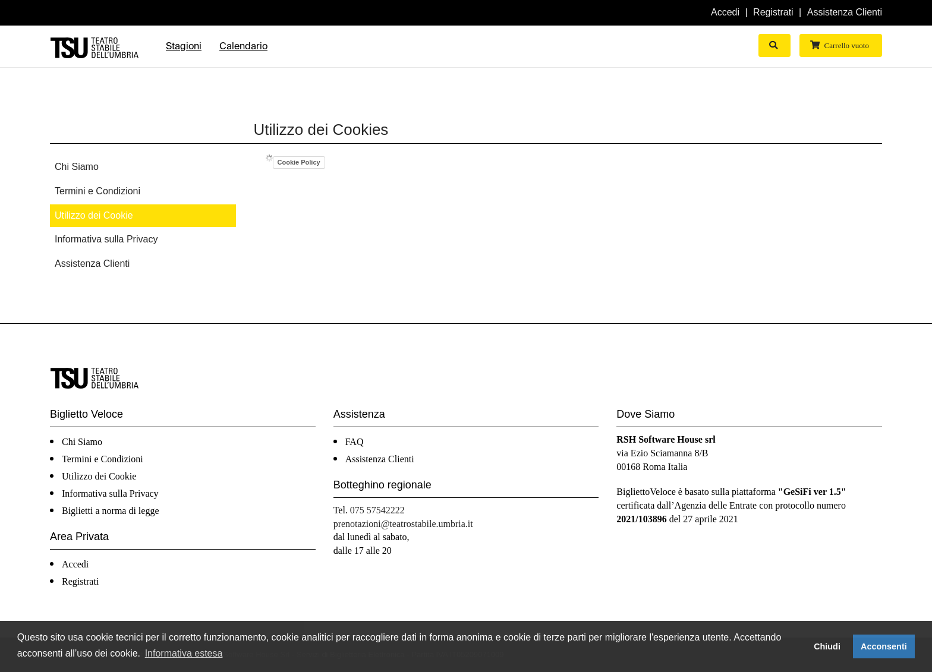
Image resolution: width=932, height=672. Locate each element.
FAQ (354, 442)
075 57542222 (377, 510)
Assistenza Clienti (844, 12)
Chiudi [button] (827, 646)
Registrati (773, 12)
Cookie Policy (299, 162)
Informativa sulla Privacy (106, 239)
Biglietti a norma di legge (110, 511)
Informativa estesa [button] (184, 653)
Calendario (243, 46)
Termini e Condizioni (97, 191)
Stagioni (183, 46)
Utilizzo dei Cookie (94, 215)
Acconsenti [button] (884, 646)
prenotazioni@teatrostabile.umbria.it (403, 524)
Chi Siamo (77, 167)
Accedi (725, 12)
